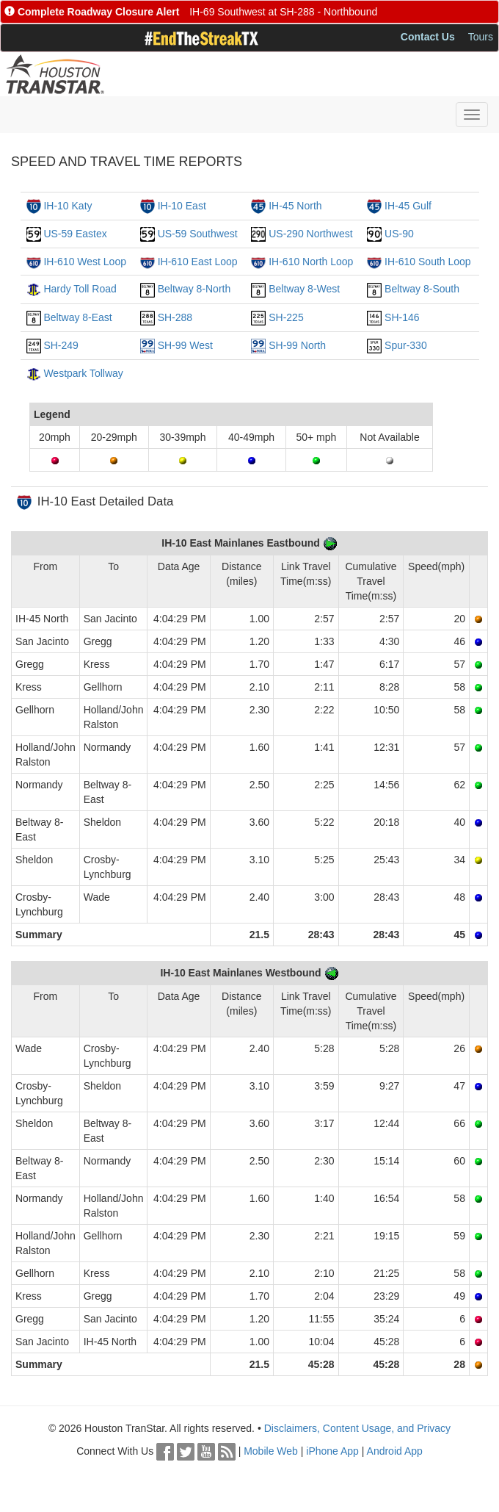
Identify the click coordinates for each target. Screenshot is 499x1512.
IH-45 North (295, 206)
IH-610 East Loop (198, 261)
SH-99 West (185, 345)
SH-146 (402, 317)
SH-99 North (297, 345)
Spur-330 (406, 345)
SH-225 (286, 317)
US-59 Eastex (74, 234)
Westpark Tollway (83, 373)
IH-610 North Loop (311, 261)
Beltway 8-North (194, 289)
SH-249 (60, 345)
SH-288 (175, 317)
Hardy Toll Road (79, 289)
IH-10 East (182, 206)
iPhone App (332, 1451)
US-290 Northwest (310, 234)
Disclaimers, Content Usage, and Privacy (357, 1428)
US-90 (399, 234)
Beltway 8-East (77, 317)
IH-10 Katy (67, 206)
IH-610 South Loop (428, 261)
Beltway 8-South (422, 289)
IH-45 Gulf (408, 206)
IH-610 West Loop (84, 261)
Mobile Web (271, 1451)
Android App (395, 1451)
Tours (480, 37)
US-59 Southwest (198, 234)
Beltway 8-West (304, 289)
